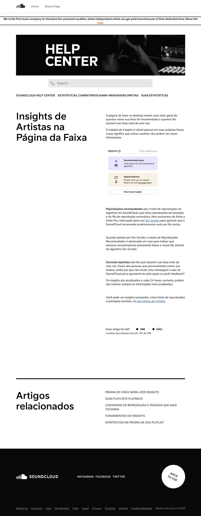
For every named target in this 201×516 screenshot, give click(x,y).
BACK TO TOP (172, 477)
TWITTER (119, 476)
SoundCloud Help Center (35, 95)
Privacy (97, 508)
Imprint (123, 508)
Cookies (110, 508)
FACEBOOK (103, 476)
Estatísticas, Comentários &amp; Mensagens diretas (98, 95)
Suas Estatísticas (154, 95)
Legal (85, 508)
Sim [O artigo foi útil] (142, 329)
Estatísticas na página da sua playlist (134, 422)
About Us (22, 508)
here (100, 22)
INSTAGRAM (85, 476)
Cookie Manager (141, 508)
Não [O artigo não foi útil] (159, 329)
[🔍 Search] (100, 83)
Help (75, 508)
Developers (62, 508)
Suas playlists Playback (124, 398)
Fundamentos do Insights (125, 415)
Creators (36, 508)
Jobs (48, 508)
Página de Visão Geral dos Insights (132, 392)
